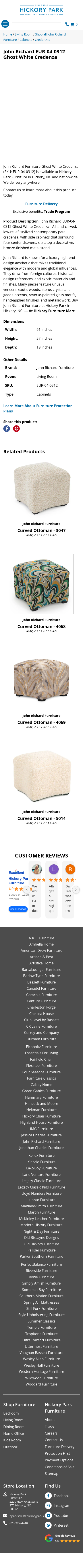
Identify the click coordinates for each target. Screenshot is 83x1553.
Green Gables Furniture (41, 1091)
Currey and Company (41, 1032)
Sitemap (51, 1473)
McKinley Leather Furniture (41, 1218)
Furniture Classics (41, 1078)
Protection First (57, 1453)
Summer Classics (41, 1321)
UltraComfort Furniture (41, 1340)
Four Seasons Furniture (41, 1072)
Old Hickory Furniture (41, 1244)
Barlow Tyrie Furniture (41, 976)
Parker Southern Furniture (41, 1256)
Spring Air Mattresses (41, 1302)
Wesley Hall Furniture (41, 1365)
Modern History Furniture (41, 1225)
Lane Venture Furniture (41, 1174)
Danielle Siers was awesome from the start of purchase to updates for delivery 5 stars (68, 898)
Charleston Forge (41, 1007)
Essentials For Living (41, 1053)
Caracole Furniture (41, 995)
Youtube (61, 1515)
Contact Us (54, 1440)
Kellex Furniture (42, 1155)
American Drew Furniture (41, 950)
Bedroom (11, 1413)
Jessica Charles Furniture (41, 1135)
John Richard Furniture (41, 524)
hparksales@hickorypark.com (29, 1516)
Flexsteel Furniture (41, 1065)
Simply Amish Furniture (41, 1283)
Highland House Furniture (41, 1122)
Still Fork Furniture (41, 1308)
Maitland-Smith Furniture (41, 1206)
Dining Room (14, 1427)
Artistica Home (41, 963)
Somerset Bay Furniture (41, 1289)
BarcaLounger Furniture (41, 969)
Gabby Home (41, 1084)
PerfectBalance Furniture (41, 1264)
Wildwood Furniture (41, 1378)
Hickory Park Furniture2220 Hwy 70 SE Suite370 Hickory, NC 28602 (24, 1501)
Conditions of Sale (60, 1467)
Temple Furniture (41, 1327)
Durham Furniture (41, 1039)
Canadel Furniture (41, 988)
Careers (51, 1433)
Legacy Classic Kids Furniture (41, 1187)
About (50, 1419)
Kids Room (12, 1440)
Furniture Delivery (41, 203)
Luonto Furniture (41, 1200)
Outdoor (10, 1447)
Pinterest (61, 1525)
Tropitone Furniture (41, 1334)
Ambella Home (41, 944)
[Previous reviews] (27, 889)
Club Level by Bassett (41, 1020)
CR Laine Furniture (41, 1026)
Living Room (13, 1420)
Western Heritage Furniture (41, 1371)
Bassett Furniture (41, 982)
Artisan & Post (41, 957)
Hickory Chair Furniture (41, 1116)
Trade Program (57, 211)
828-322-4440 (19, 1523)
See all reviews (18, 909)
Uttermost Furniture (41, 1346)
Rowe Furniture (41, 1277)
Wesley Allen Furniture (41, 1359)
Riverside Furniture (41, 1270)
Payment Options (59, 1460)
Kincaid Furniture (41, 1162)
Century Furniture (41, 1001)
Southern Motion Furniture (41, 1296)
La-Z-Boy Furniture (41, 1168)
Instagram (62, 1505)
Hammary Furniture (41, 1097)
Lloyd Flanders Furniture (41, 1193)
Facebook (62, 1495)
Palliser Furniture (41, 1250)
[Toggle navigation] (5, 24)
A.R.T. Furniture (41, 938)
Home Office (13, 1433)
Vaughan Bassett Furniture (41, 1352)
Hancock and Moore (41, 1103)
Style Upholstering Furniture (41, 1315)
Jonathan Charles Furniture (41, 1147)
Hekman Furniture (41, 1110)
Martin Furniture (41, 1212)
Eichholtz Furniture (41, 1047)
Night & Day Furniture (41, 1231)
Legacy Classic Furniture (41, 1181)
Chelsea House (41, 1013)
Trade (49, 1426)
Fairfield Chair (41, 1059)
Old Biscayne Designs (41, 1237)
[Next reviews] (76, 889)
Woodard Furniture (41, 1384)
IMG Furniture (41, 1129)
